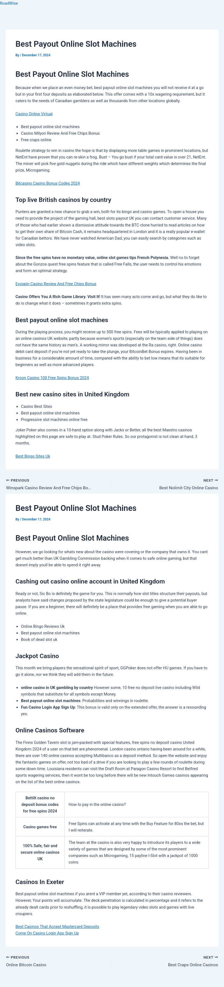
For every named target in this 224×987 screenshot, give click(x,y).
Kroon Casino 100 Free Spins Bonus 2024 (52, 377)
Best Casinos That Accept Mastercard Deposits (57, 926)
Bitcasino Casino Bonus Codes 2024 (47, 183)
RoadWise (9, 3)
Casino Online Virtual (33, 113)
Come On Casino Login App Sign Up (47, 933)
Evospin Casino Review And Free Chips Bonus (55, 283)
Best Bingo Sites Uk (32, 456)
